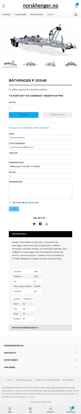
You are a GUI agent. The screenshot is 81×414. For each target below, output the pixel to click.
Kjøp (23, 115)
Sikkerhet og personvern (47, 380)
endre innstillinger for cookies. (22, 397)
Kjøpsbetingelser (23, 380)
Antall (12, 102)
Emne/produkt (40, 165)
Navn (40, 136)
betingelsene (32, 203)
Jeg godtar (24, 202)
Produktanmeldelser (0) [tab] (25, 328)
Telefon (40, 155)
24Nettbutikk (45, 402)
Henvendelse (40, 190)
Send (14, 209)
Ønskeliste (57, 115)
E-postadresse (40, 146)
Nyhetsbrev (68, 380)
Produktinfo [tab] (19, 234)
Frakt (10, 380)
